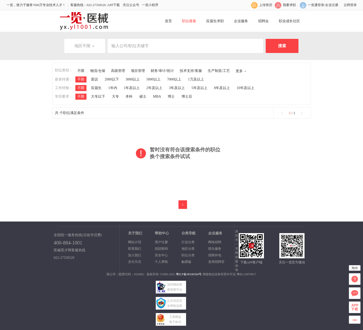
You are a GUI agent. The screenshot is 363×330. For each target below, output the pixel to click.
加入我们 (134, 255)
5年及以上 (199, 88)
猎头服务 (214, 249)
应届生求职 (215, 21)
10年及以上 (245, 88)
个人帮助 (161, 262)
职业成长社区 (289, 21)
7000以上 (174, 79)
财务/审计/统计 (162, 71)
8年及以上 (222, 88)
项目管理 (138, 71)
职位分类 (188, 255)
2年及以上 (154, 88)
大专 (115, 96)
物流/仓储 (97, 71)
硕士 (142, 96)
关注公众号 (131, 5)
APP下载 (113, 5)
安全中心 (161, 255)
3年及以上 (177, 88)
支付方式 (134, 262)
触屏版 (186, 262)
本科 (129, 96)
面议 (94, 79)
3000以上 (133, 79)
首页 (168, 21)
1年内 (112, 88)
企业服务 (241, 21)
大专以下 (98, 96)
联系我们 (134, 249)
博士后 (187, 96)
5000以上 (153, 79)
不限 (80, 71)
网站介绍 (134, 242)
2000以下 (112, 79)
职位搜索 (189, 21)
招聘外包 (214, 255)
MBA (157, 96)
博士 (171, 96)
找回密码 (161, 249)
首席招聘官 (216, 262)
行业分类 (188, 242)
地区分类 (188, 249)
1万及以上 (196, 79)
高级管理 (118, 71)
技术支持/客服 (191, 71)
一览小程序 (150, 5)
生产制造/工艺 (219, 71)
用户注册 (161, 242)
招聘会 (263, 21)
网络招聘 (214, 242)
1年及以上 (132, 88)
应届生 (96, 88)
